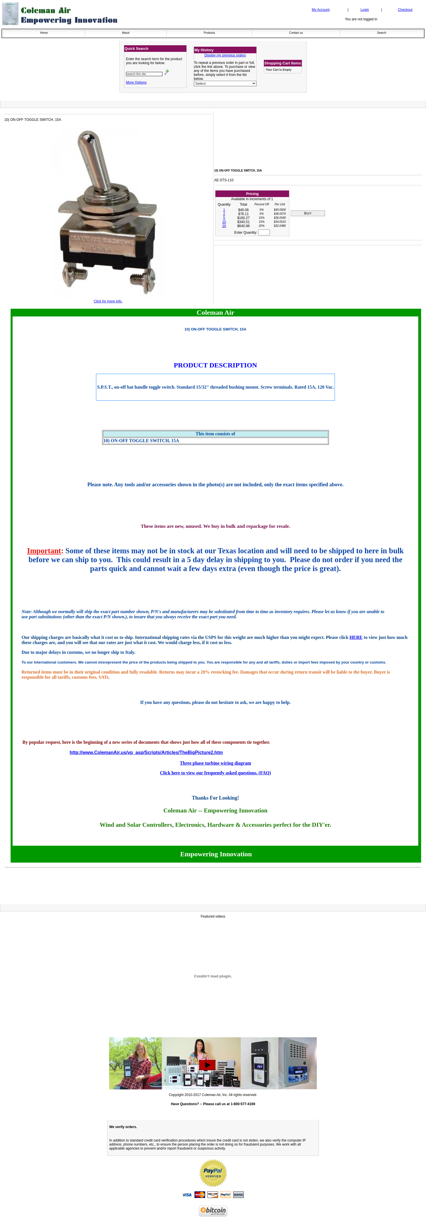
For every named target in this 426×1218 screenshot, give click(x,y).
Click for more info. (108, 301)
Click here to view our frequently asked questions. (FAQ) (215, 772)
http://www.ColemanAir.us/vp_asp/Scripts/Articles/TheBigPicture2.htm (146, 752)
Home (44, 32)
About (125, 32)
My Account (320, 10)
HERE (356, 637)
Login (364, 10)
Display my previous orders (225, 55)
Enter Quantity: (252, 233)
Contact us (296, 32)
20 (224, 226)
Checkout (405, 10)
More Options (136, 82)
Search (381, 32)
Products (209, 32)
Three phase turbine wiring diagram (215, 763)
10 (224, 222)
